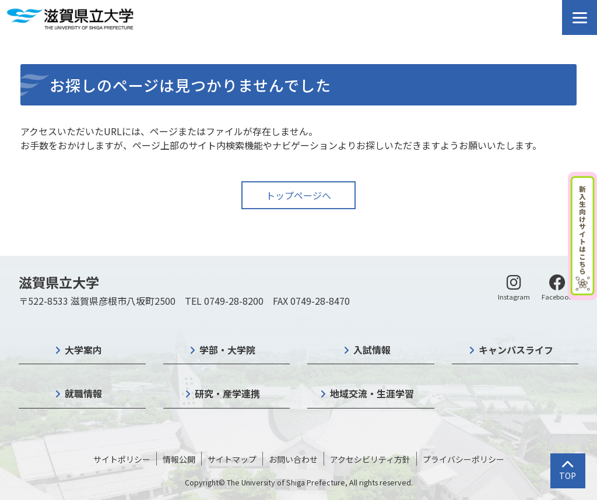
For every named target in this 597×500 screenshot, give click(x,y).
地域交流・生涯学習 (372, 393)
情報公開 (179, 459)
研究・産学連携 (227, 393)
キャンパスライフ (516, 350)
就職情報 (83, 393)
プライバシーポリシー (463, 459)
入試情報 (372, 350)
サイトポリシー (121, 459)
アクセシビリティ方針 (370, 459)
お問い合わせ (293, 459)
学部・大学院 (227, 350)
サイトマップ (232, 459)
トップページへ (298, 195)
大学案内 (83, 350)
